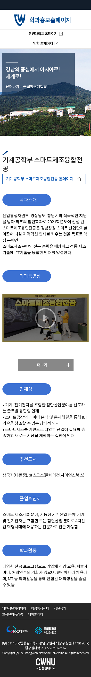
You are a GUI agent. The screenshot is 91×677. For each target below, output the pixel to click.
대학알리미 (35, 614)
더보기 (42, 365)
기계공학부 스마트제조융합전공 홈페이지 (44, 179)
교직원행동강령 (12, 614)
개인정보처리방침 (14, 608)
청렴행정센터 (40, 608)
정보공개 (60, 608)
